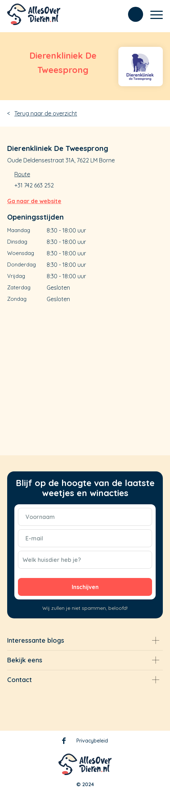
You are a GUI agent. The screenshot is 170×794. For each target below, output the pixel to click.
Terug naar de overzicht (45, 113)
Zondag (17, 298)
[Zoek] (132, 14)
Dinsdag (17, 241)
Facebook (64, 742)
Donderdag (21, 264)
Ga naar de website (34, 201)
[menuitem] (132, 14)
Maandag (18, 230)
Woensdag (20, 253)
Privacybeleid (92, 740)
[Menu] (153, 14)
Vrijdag (16, 276)
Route (22, 174)
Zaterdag (18, 287)
